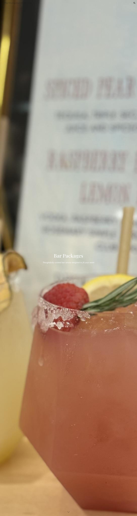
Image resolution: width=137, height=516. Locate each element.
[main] (68, 258)
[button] (134, 3)
